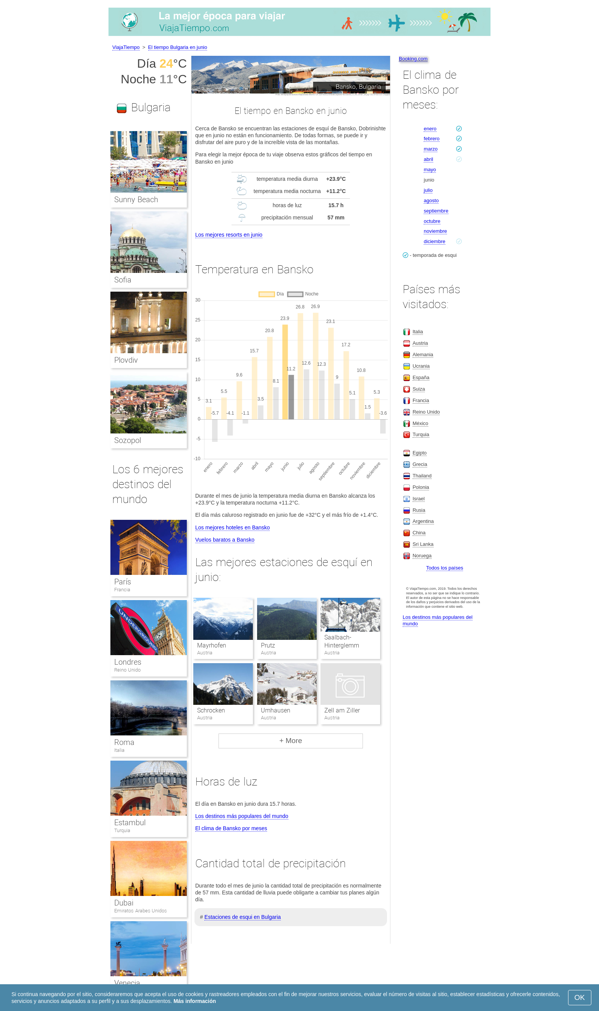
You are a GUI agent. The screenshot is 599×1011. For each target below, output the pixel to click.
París (122, 581)
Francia (122, 589)
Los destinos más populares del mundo (241, 816)
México (420, 423)
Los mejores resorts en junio (228, 235)
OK (580, 997)
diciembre (434, 241)
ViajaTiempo (126, 47)
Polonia (421, 487)
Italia (119, 750)
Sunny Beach (136, 199)
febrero (431, 138)
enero (430, 128)
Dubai (123, 902)
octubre (432, 221)
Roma (124, 742)
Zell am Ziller (342, 710)
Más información (194, 1001)
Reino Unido (127, 670)
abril (428, 159)
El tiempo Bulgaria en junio (177, 47)
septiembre (436, 211)
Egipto (420, 453)
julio (428, 190)
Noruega (422, 555)
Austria (420, 343)
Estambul (130, 822)
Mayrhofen (211, 645)
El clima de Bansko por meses (231, 828)
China (419, 533)
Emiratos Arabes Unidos (140, 911)
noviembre (435, 231)
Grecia (420, 464)
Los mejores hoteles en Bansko (232, 527)
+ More (290, 741)
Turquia (122, 830)
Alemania (423, 354)
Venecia (127, 983)
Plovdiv (126, 360)
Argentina (423, 521)
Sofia (122, 279)
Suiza (419, 389)
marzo (430, 149)
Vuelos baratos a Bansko (224, 540)
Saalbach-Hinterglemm (341, 641)
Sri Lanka (423, 544)
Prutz (268, 645)
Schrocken (211, 710)
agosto (431, 200)
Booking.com (413, 59)
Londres (127, 662)
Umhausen (275, 710)
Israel (419, 498)
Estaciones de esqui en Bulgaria (242, 917)
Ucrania (421, 366)
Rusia (419, 510)
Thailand (422, 476)
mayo (430, 169)
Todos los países (444, 568)
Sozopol (127, 440)
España (421, 377)
